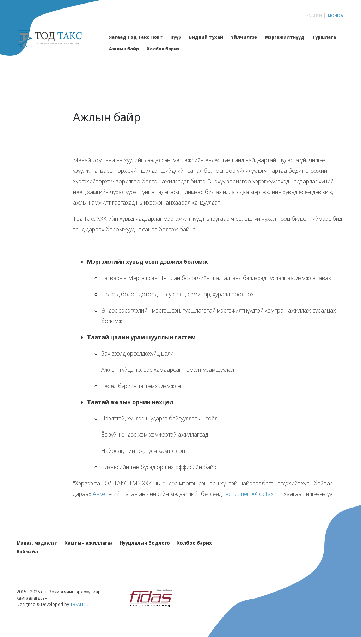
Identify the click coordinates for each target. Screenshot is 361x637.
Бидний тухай (206, 37)
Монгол (336, 15)
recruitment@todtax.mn (252, 494)
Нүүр (175, 37)
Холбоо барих (163, 49)
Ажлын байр (124, 49)
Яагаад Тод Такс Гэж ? (136, 37)
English (314, 15)
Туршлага (324, 37)
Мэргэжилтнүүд (284, 37)
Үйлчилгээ (244, 37)
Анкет (100, 494)
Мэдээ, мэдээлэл (37, 543)
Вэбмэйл (27, 551)
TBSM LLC (79, 604)
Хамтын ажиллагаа (89, 543)
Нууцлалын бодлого (145, 543)
